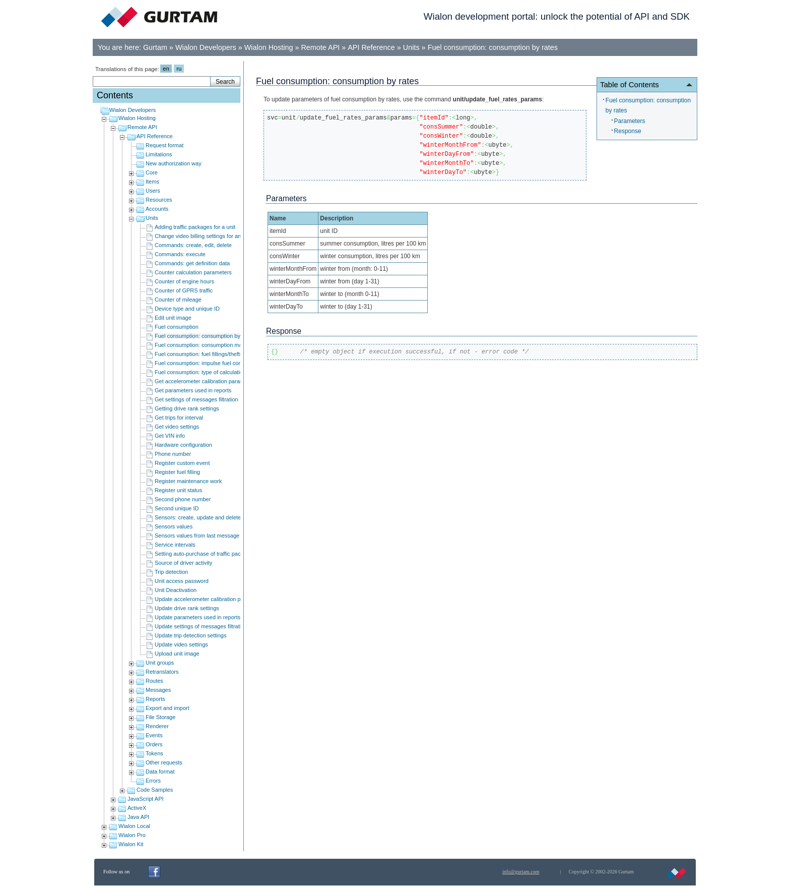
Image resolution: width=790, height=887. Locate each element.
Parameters (629, 121)
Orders (154, 744)
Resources (159, 200)
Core (152, 172)
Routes (154, 681)
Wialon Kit (131, 844)
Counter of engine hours (184, 281)
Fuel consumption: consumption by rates (493, 47)
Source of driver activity (183, 563)
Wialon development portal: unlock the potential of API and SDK (557, 16)
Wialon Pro (132, 835)
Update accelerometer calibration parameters (210, 599)
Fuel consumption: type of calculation (200, 372)
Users (153, 191)
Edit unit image (173, 318)
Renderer (157, 726)
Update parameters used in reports (197, 617)
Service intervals (175, 545)
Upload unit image (177, 654)
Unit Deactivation (175, 590)
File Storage (160, 717)
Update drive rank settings (187, 608)
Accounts (157, 209)
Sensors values (173, 526)
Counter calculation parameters (193, 272)
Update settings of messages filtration (201, 626)
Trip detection (171, 572)
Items (152, 182)
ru (178, 69)
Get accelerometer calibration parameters (205, 381)
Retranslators (162, 672)
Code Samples (155, 790)
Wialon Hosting (268, 47)
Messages (158, 690)
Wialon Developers (205, 47)
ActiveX (136, 808)
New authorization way (174, 163)
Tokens (154, 753)
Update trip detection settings (190, 635)
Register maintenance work (188, 481)
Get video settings (177, 427)
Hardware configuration (183, 445)
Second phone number (183, 499)
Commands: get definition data (192, 263)
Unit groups (160, 663)
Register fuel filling (177, 472)
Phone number (173, 454)
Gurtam (155, 47)
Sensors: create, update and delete (198, 517)
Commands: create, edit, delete (193, 245)
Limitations (159, 154)
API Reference (371, 47)
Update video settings (181, 644)
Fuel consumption (177, 327)
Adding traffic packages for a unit (195, 227)
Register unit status (178, 490)
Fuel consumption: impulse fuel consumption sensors (220, 363)
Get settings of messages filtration (196, 399)
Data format (160, 771)
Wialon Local (134, 826)
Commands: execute (180, 254)
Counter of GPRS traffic (184, 290)
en (166, 69)
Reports (155, 699)
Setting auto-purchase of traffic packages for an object (221, 554)
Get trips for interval (179, 418)
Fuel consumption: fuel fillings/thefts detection (211, 354)
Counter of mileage (178, 300)
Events (154, 735)
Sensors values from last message (197, 536)
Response (627, 131)
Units (411, 47)
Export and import (167, 708)
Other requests (164, 762)
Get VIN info (170, 436)
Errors (153, 781)
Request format (164, 145)
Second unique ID (177, 508)
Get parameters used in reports (193, 390)
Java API (138, 817)
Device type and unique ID (187, 309)
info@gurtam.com (520, 871)
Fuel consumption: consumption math (201, 345)
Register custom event (182, 463)
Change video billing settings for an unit (203, 236)
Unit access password (182, 581)
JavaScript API (145, 799)
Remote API (320, 47)
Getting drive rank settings (187, 408)
